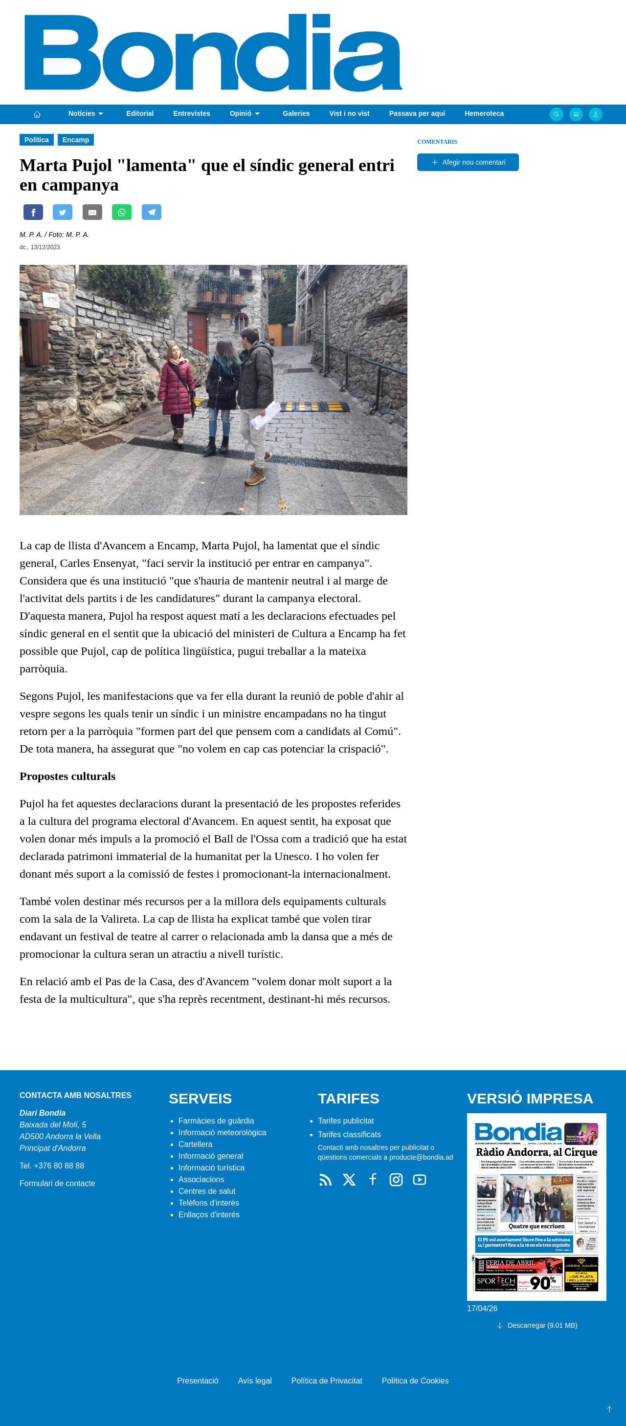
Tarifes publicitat (346, 1121)
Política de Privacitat (326, 1381)
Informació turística (212, 1168)
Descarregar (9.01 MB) (536, 1325)
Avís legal (255, 1381)
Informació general (211, 1156)
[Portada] (37, 114)
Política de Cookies (415, 1381)
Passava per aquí (417, 113)
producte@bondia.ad (421, 1157)
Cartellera (195, 1144)
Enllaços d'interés (209, 1214)
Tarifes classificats (349, 1134)
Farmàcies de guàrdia (216, 1121)
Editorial (140, 113)
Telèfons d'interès (209, 1203)
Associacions (201, 1179)
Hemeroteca (484, 113)
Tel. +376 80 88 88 (52, 1166)
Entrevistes (191, 113)
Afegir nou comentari (468, 162)
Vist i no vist (350, 113)
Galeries (296, 113)
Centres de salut (207, 1191)
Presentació (198, 1381)
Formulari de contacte (57, 1183)
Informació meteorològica (223, 1132)
